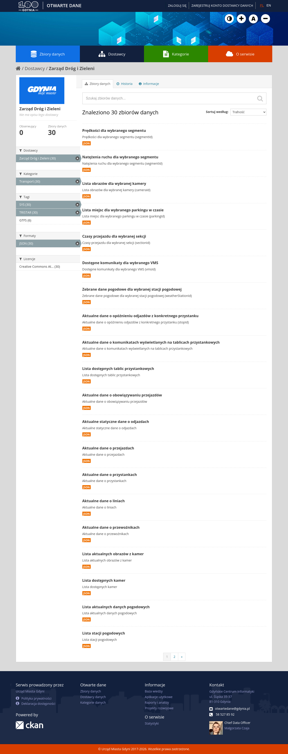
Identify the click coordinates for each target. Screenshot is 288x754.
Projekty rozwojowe (159, 708)
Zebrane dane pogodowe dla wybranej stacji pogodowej (132, 289)
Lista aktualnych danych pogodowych (116, 606)
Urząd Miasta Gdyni (30, 691)
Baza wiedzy (154, 691)
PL (262, 5)
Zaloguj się (177, 5)
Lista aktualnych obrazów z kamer (113, 553)
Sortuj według (216, 112)
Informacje (149, 84)
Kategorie (176, 54)
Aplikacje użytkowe (159, 697)
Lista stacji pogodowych (103, 633)
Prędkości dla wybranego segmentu (114, 130)
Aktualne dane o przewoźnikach (111, 527)
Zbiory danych (48, 54)
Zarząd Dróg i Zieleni (71, 68)
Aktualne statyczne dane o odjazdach (115, 421)
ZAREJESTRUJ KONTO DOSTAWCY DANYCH (222, 5)
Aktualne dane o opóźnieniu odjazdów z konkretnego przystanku (140, 315)
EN (269, 5)
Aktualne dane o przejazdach (108, 448)
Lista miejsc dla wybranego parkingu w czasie (123, 210)
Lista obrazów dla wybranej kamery (114, 183)
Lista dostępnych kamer (104, 580)
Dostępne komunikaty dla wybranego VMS (120, 262)
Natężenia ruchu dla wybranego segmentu (120, 157)
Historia (125, 84)
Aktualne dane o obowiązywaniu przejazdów (122, 395)
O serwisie (240, 54)
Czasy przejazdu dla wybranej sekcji (114, 236)
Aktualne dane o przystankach (109, 474)
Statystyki (152, 723)
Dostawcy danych (93, 697)
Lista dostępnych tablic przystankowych (118, 368)
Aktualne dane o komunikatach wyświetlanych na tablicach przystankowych (151, 342)
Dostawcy (112, 54)
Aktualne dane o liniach (103, 500)
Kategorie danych (93, 702)
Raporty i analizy (157, 702)
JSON (86, 143)
